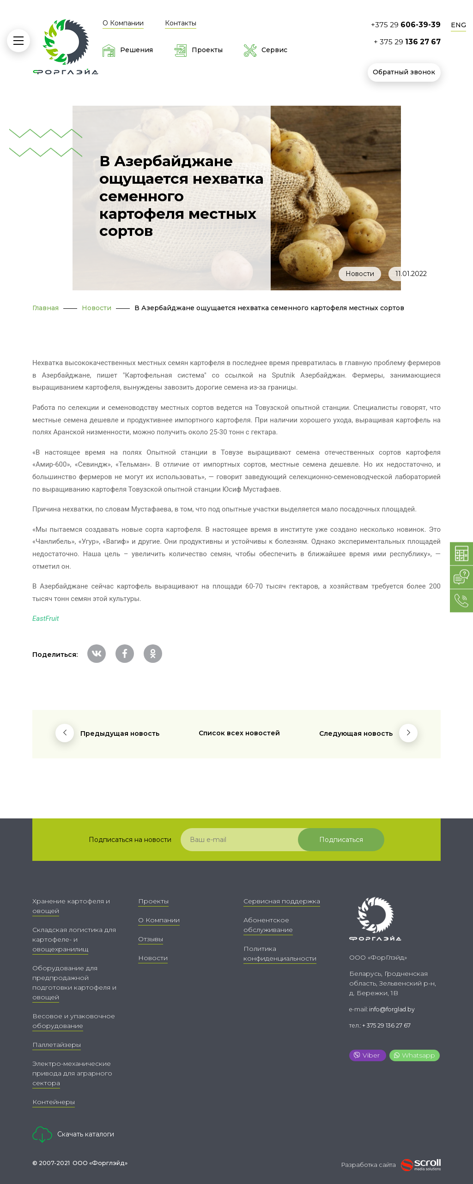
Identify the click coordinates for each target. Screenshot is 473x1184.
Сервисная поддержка (281, 901)
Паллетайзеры (56, 1044)
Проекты (153, 901)
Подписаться (346, 839)
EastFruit (45, 618)
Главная (45, 308)
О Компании (123, 23)
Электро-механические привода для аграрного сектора (72, 1073)
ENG (458, 25)
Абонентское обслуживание (268, 925)
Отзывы (150, 939)
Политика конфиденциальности (279, 953)
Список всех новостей (239, 733)
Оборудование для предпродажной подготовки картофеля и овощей (74, 982)
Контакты (180, 23)
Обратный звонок (404, 72)
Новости (360, 274)
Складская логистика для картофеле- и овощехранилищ (74, 939)
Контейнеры (53, 1102)
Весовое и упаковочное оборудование (73, 1021)
